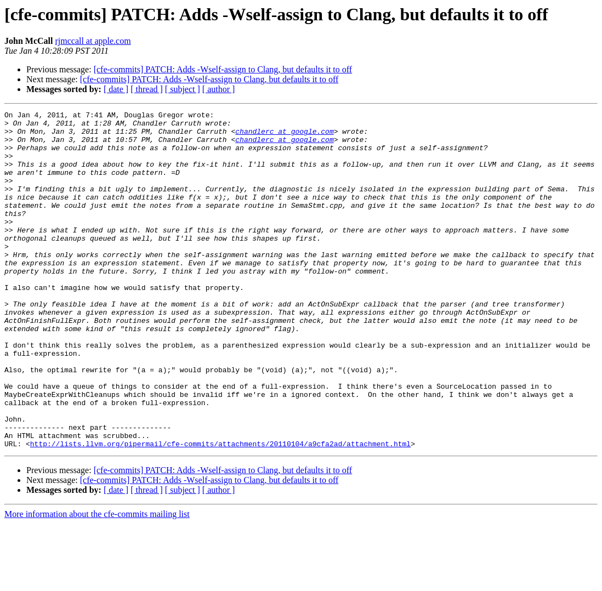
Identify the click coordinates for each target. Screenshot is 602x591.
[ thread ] (146, 89)
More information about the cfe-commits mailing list (97, 581)
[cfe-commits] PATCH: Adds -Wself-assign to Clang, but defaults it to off (223, 69)
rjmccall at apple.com (92, 41)
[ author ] (218, 89)
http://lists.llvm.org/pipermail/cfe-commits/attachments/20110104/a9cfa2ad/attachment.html (220, 511)
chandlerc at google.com (284, 136)
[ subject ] (182, 89)
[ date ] (116, 89)
